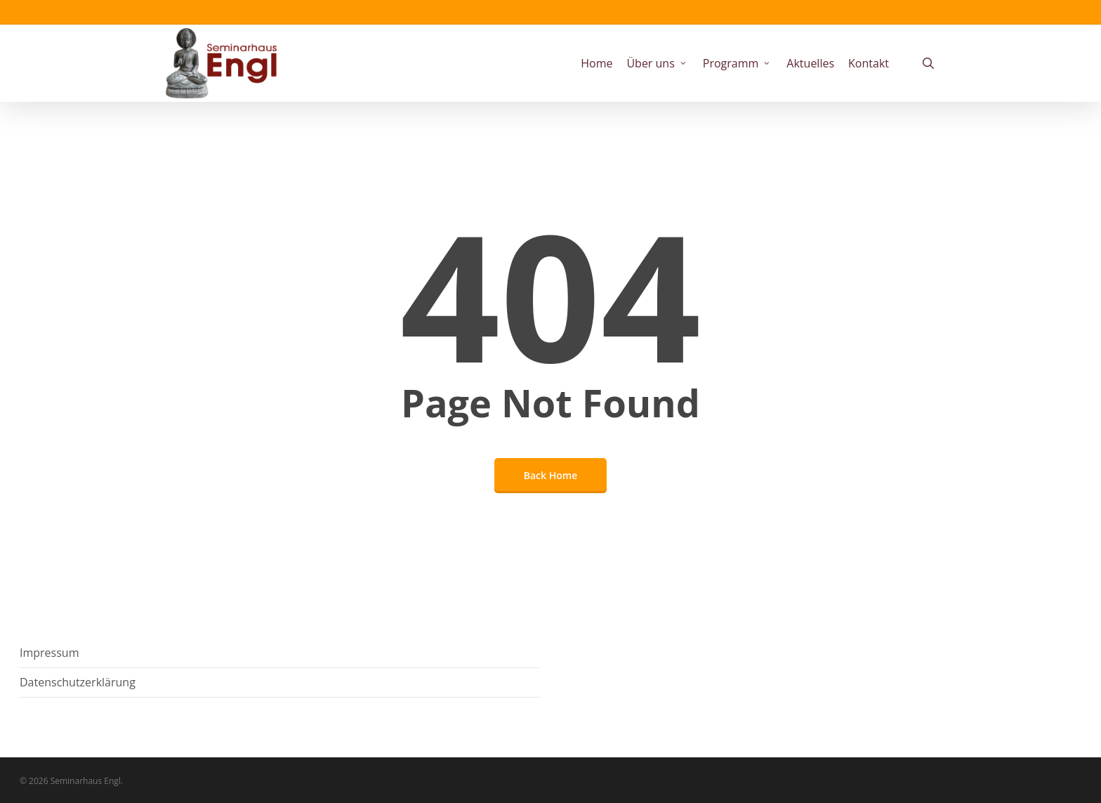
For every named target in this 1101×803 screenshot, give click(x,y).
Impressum (49, 652)
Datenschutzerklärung (78, 682)
